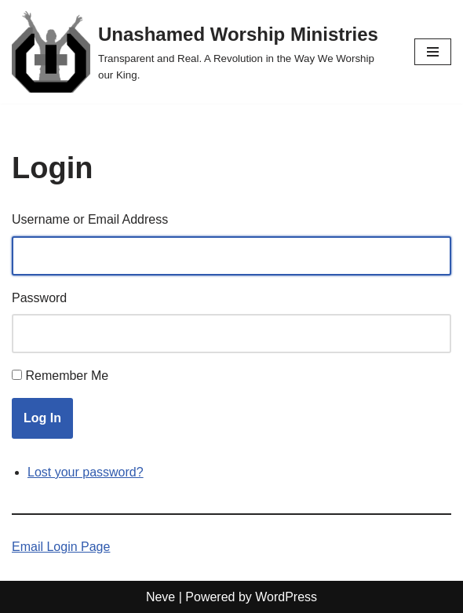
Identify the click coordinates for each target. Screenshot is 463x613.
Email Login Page (61, 546)
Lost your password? (85, 472)
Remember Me (66, 375)
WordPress (286, 597)
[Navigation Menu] (432, 51)
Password (39, 298)
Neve (160, 597)
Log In (42, 418)
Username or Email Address (90, 219)
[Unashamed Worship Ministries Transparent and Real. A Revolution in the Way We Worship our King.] (201, 52)
